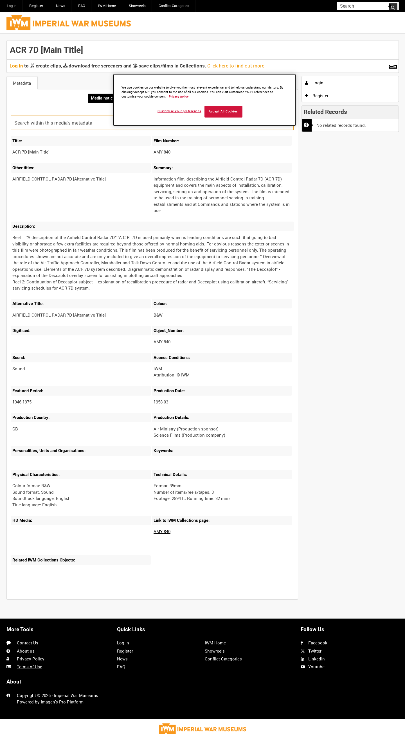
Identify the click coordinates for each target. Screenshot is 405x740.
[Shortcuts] (393, 65)
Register (36, 5)
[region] (204, 100)
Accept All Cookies (223, 111)
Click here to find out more (235, 66)
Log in (11, 5)
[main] (202, 323)
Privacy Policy (30, 659)
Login (314, 82)
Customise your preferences (179, 111)
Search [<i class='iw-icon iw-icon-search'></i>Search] (395, 5)
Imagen (48, 702)
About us (26, 651)
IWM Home (107, 5)
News (60, 5)
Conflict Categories (174, 5)
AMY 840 (162, 532)
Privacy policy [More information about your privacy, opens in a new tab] (179, 96)
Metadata (22, 83)
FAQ (81, 5)
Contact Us (27, 643)
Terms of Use (29, 666)
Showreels (137, 5)
